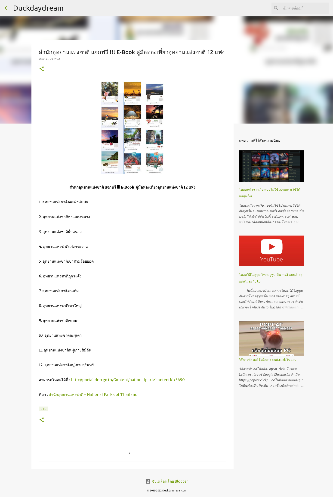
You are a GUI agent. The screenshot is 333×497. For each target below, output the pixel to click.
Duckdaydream (38, 8)
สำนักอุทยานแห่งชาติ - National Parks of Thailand (93, 394)
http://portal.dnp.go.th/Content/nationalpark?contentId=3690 (128, 379)
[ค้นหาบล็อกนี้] (305, 8)
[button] (41, 69)
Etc (43, 408)
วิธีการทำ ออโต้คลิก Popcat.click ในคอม (267, 360)
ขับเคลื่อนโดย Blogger (166, 481)
